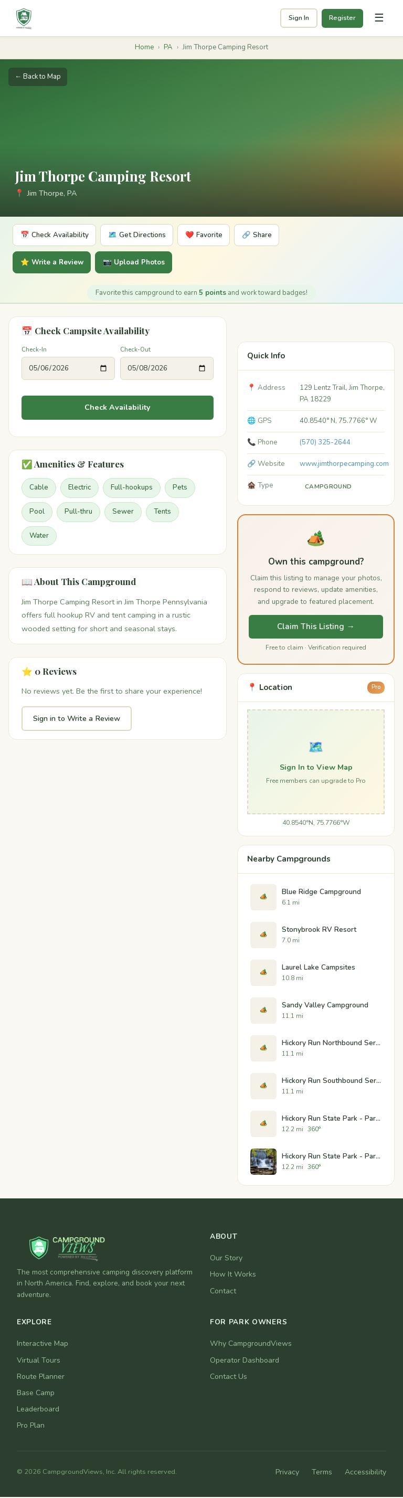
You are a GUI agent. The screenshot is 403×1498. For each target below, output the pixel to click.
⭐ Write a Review (55, 263)
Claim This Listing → (315, 628)
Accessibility (365, 1473)
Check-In (34, 350)
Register (342, 18)
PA (168, 47)
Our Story (226, 1260)
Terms (322, 1473)
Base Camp (36, 1394)
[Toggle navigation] (378, 18)
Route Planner (41, 1378)
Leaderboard (38, 1411)
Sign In (299, 18)
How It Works (233, 1276)
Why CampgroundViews (251, 1345)
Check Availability (117, 408)
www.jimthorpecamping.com (344, 465)
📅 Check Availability (58, 235)
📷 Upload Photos (144, 263)
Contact (223, 1292)
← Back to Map (38, 76)
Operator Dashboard (244, 1361)
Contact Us (228, 1378)
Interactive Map (42, 1345)
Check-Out (135, 350)
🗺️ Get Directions (147, 235)
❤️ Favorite (220, 235)
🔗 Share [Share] (279, 235)
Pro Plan (31, 1427)
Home (144, 47)
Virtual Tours (38, 1361)
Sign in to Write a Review (76, 719)
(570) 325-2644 (325, 443)
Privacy (287, 1473)
